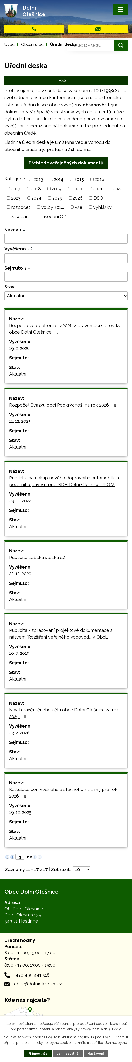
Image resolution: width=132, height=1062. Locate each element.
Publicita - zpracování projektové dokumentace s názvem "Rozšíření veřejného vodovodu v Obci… (61, 634)
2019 (56, 188)
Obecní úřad (32, 44)
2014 (58, 179)
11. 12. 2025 (20, 421)
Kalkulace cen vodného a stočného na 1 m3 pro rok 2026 (63, 793)
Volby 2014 (52, 207)
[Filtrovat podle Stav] (66, 295)
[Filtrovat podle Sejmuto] (66, 277)
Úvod (9, 44)
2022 (117, 188)
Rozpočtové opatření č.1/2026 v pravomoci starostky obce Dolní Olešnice (65, 329)
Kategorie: (15, 178)
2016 (99, 179)
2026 (78, 198)
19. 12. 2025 (20, 812)
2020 (77, 188)
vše (78, 207)
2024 (36, 198)
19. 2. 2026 (19, 348)
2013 (38, 179)
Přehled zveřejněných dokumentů (66, 162)
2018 (36, 188)
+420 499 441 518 (32, 975)
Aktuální (17, 374)
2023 (16, 198)
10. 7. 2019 (19, 653)
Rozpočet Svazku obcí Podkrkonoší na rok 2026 (63, 405)
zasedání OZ (53, 216)
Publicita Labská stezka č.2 (37, 557)
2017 (15, 188)
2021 (97, 188)
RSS (92, 80)
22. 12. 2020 (20, 573)
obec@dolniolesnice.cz (38, 983)
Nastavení (96, 1053)
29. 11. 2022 (20, 500)
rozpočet (20, 207)
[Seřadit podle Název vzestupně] (24, 229)
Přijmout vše (38, 1053)
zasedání (20, 216)
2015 (79, 179)
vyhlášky (102, 207)
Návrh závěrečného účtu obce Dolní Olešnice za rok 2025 (64, 713)
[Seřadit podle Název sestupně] (24, 230)
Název (13, 229)
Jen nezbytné (68, 1053)
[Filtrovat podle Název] (66, 239)
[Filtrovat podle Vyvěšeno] (66, 258)
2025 (57, 198)
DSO (98, 198)
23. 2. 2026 (19, 732)
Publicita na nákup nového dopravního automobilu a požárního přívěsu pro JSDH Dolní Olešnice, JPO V (66, 481)
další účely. (112, 1029)
